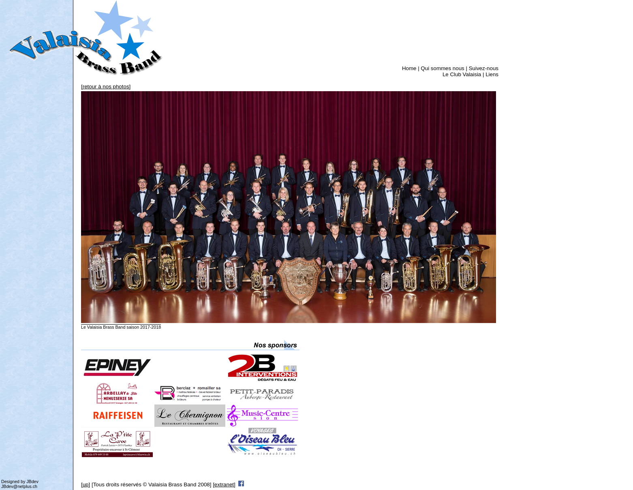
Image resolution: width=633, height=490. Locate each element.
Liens (491, 74)
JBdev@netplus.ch (19, 486)
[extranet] (224, 484)
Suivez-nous (483, 68)
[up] (85, 484)
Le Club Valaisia (462, 74)
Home (409, 68)
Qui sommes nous (442, 68)
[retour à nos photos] (105, 86)
